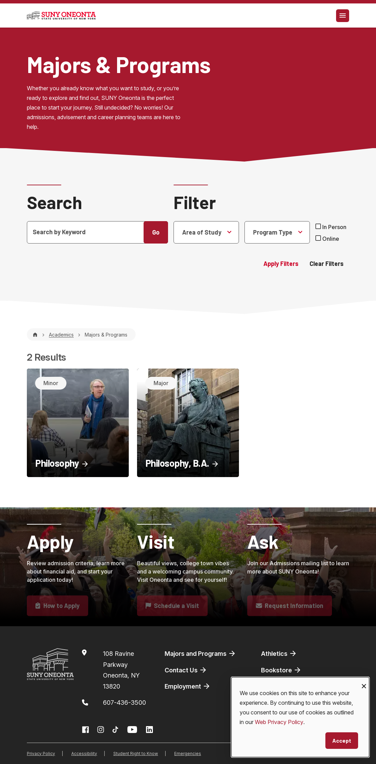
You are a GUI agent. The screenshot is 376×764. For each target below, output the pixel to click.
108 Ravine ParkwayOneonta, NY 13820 (121, 670)
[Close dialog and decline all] (364, 681)
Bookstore (281, 670)
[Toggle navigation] (342, 15)
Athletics (279, 653)
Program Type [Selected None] (272, 232)
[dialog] (300, 717)
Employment (188, 686)
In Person (334, 227)
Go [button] (155, 232)
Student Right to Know (135, 753)
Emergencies (187, 753)
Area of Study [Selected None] (201, 232)
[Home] (35, 335)
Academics (61, 335)
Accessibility (84, 753)
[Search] (97, 232)
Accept (341, 740)
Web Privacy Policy (279, 722)
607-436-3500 (124, 702)
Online (330, 238)
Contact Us (186, 670)
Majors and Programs (200, 653)
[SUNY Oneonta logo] (61, 15)
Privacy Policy (41, 753)
